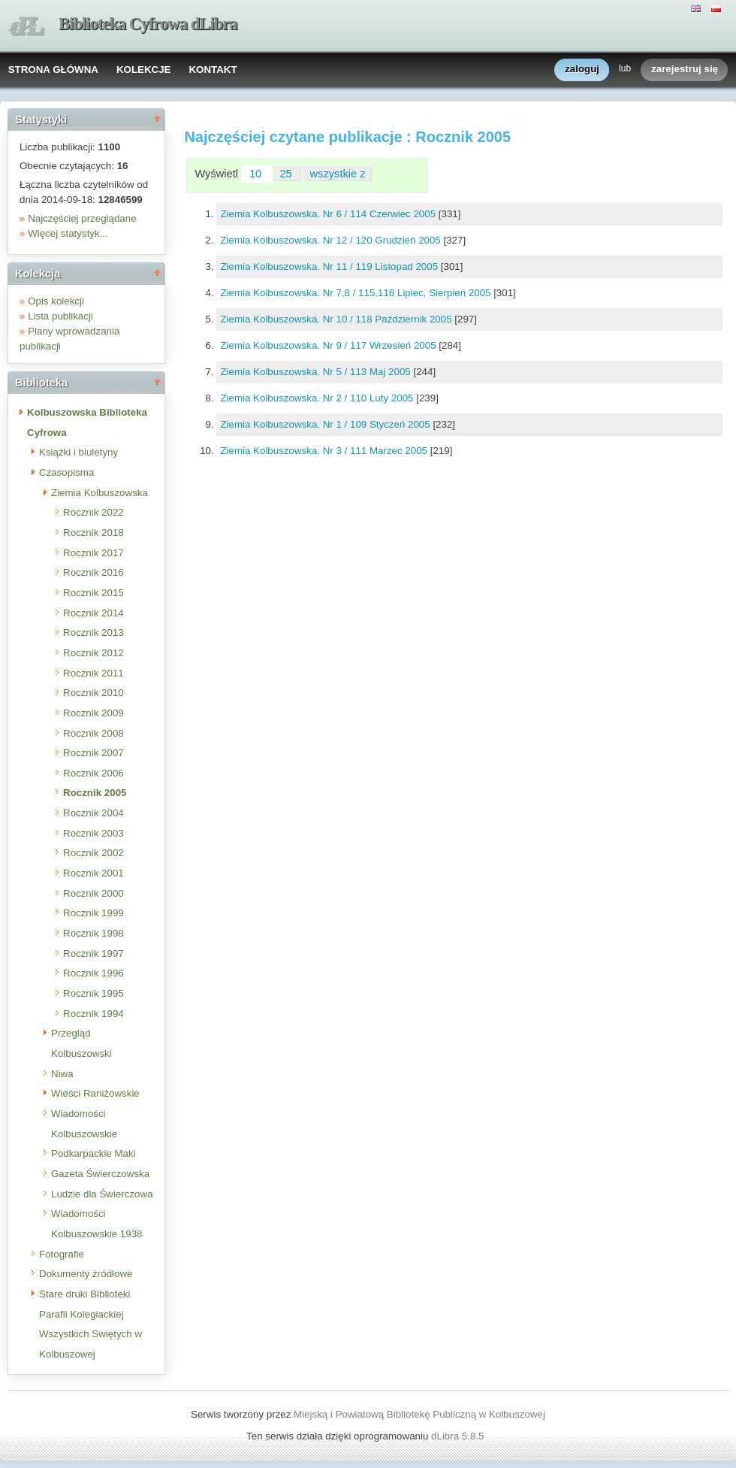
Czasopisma (66, 472)
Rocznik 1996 (93, 973)
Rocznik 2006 (93, 773)
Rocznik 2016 (93, 572)
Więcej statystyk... (68, 233)
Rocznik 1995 (93, 993)
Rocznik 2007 (93, 752)
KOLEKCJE (143, 69)
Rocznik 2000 (93, 893)
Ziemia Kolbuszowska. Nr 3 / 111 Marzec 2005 (325, 450)
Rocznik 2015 (93, 592)
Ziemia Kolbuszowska (99, 492)
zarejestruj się (684, 69)
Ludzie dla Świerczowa (102, 1194)
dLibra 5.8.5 (459, 1436)
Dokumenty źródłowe (85, 1273)
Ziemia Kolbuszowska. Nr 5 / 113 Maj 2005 (316, 371)
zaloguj (582, 69)
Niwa (62, 1073)
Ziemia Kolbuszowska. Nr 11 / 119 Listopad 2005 (330, 266)
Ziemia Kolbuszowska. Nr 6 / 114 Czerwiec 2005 (329, 213)
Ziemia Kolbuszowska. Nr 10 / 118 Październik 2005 (337, 319)
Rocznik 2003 (93, 833)
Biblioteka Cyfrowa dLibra (148, 23)
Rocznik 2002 (93, 852)
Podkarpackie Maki (93, 1153)
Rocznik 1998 (93, 933)
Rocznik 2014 (93, 613)
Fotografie (61, 1254)
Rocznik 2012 (93, 652)
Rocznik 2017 (93, 552)
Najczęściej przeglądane (82, 218)
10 (256, 174)
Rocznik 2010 (93, 692)
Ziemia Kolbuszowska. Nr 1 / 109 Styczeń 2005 (326, 424)
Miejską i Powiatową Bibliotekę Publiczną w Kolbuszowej (419, 1414)
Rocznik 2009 (93, 713)
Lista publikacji (60, 316)
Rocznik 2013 (93, 632)
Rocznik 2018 (93, 532)
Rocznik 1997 (93, 953)
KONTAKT (213, 69)
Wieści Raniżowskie (95, 1093)
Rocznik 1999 (93, 913)
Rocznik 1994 (93, 1013)
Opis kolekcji (56, 301)
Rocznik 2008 (93, 733)
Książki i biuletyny (78, 452)
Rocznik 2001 (93, 873)
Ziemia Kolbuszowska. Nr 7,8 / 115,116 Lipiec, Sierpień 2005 (356, 292)
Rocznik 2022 (93, 512)
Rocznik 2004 (93, 813)
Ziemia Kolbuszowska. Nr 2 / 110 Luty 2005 (318, 398)
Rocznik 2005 (94, 792)
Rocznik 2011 (93, 673)
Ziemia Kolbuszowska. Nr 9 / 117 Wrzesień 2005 (329, 345)
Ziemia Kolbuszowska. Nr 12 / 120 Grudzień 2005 (331, 240)
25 (286, 174)
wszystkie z (338, 174)
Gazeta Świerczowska (100, 1173)
